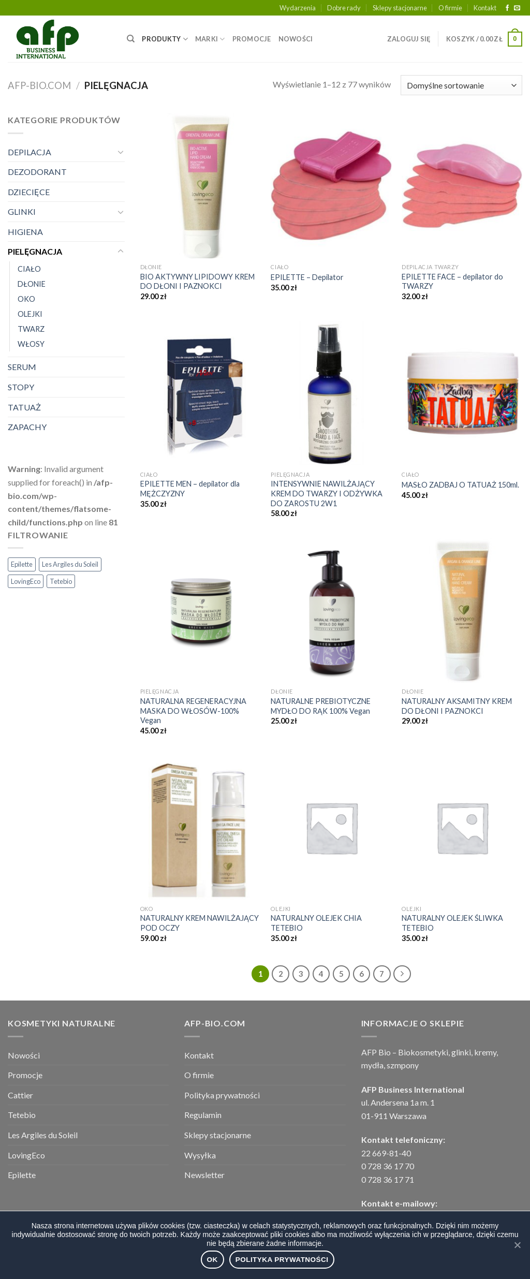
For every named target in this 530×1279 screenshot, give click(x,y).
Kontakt (485, 8)
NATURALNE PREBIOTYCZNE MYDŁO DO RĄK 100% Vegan (321, 706)
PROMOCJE (251, 39)
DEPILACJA (29, 152)
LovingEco (26, 1155)
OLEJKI (30, 314)
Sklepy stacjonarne (400, 8)
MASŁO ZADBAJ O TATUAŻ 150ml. (460, 484)
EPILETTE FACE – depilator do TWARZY (452, 281)
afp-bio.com (39, 85)
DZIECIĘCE (29, 192)
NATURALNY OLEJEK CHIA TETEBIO (316, 923)
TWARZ (31, 329)
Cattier (20, 1095)
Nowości (24, 1055)
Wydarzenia (297, 8)
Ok (212, 1259)
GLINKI (22, 211)
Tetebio (22, 1115)
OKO (26, 299)
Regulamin (203, 1115)
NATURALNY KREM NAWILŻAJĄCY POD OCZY (199, 923)
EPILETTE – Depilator (307, 277)
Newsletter (204, 1175)
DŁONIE (32, 284)
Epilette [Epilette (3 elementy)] (22, 564)
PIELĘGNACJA (35, 251)
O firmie (450, 8)
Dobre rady (344, 8)
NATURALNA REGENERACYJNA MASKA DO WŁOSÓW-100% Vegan (193, 711)
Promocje (25, 1075)
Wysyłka (200, 1155)
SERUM (22, 367)
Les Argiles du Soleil (43, 1135)
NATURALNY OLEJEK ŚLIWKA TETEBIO (452, 923)
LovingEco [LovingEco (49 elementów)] (25, 581)
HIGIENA (25, 232)
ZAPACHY (27, 427)
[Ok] (517, 1245)
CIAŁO (29, 268)
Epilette (22, 1175)
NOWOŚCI (295, 39)
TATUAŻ (24, 407)
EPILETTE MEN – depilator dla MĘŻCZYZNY (190, 488)
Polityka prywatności (222, 1095)
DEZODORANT (37, 172)
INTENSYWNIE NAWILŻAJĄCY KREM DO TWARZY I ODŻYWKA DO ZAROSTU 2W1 (326, 493)
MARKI (210, 39)
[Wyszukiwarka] (131, 39)
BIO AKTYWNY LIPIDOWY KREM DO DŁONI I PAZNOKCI (197, 281)
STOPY (21, 387)
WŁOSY (31, 344)
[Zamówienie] (461, 85)
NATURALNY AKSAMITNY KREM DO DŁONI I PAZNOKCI (457, 706)
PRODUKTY (165, 39)
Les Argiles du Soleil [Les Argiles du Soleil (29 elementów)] (70, 564)
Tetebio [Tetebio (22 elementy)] (61, 581)
